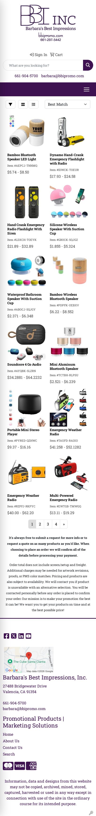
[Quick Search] (43, 65)
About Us (11, 740)
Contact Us (12, 747)
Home (8, 734)
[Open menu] (86, 89)
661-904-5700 (26, 75)
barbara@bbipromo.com (62, 75)
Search (9, 753)
